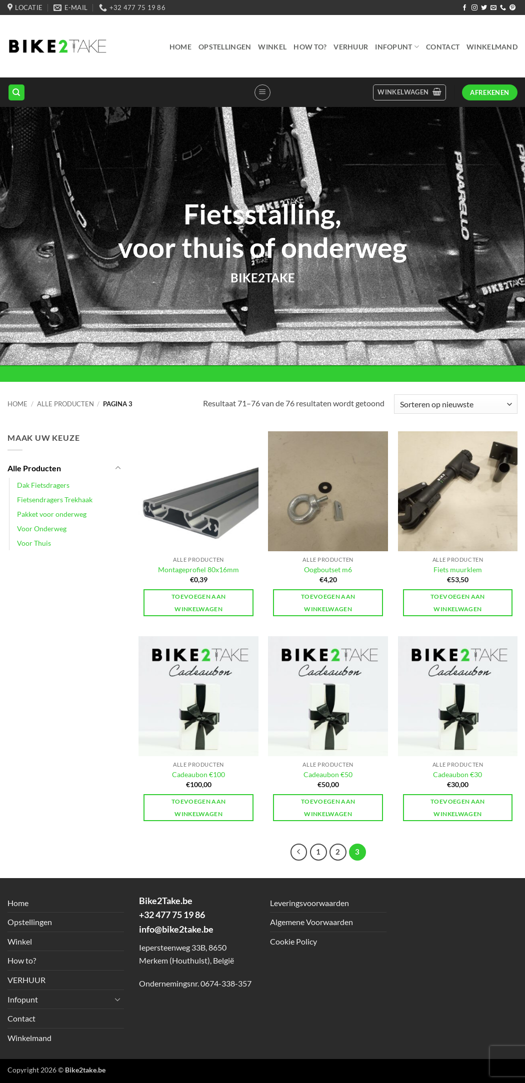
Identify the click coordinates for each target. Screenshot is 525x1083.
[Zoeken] (16, 92)
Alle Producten (65, 404)
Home (181, 46)
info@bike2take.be (176, 929)
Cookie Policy (293, 941)
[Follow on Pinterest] (513, 7)
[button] (262, 92)
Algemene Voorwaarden (311, 922)
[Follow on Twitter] (484, 7)
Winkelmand (492, 46)
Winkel (272, 46)
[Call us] (503, 7)
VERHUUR (351, 46)
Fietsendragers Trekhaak (54, 499)
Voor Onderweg (41, 528)
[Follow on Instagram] (475, 7)
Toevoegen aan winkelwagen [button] (199, 602)
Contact (443, 46)
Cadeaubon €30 (457, 774)
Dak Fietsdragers (43, 485)
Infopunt (397, 46)
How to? (310, 46)
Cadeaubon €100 (198, 774)
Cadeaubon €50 (328, 774)
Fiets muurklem (458, 569)
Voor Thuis (34, 543)
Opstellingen (224, 46)
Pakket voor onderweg (51, 514)
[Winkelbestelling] (456, 404)
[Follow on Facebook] (465, 7)
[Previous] (299, 852)
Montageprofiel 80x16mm (198, 569)
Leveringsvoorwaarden (309, 903)
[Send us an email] (493, 7)
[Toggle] (118, 468)
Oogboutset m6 (328, 569)
